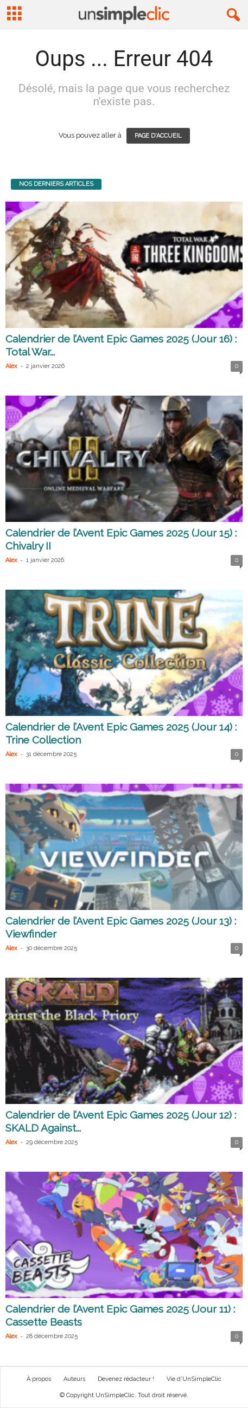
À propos (39, 1379)
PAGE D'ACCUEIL (158, 135)
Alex (11, 366)
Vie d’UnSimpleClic (194, 1379)
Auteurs (74, 1379)
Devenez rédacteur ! (126, 1379)
